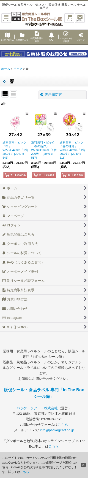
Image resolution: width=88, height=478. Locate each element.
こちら (63, 424)
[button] (6, 18)
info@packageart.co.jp (57, 430)
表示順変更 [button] (51, 95)
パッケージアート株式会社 (37, 408)
